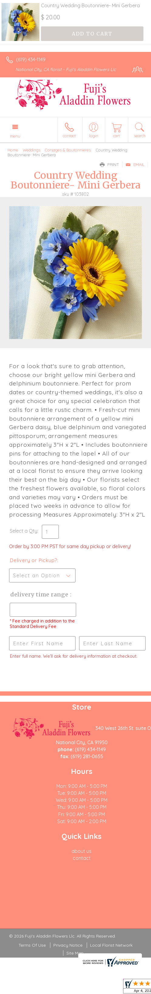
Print (109, 164)
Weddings (31, 150)
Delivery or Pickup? (33, 560)
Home (13, 150)
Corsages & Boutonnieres (68, 150)
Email (135, 164)
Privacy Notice (67, 945)
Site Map (75, 953)
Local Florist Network (111, 945)
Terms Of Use (32, 945)
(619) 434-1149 (30, 59)
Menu (15, 136)
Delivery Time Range (39, 594)
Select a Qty (23, 531)
